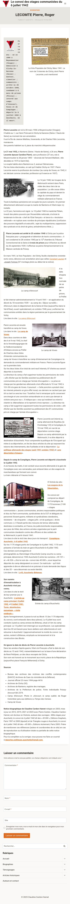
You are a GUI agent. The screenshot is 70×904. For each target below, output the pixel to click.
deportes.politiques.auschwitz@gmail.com (24, 740)
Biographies (35, 10)
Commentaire (11, 765)
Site (6, 820)
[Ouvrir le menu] (65, 3)
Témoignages (9, 870)
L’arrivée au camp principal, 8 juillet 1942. (14, 601)
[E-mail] (35, 809)
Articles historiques (11, 875)
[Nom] (35, 798)
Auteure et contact (11, 881)
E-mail (8, 809)
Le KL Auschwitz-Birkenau (30, 572)
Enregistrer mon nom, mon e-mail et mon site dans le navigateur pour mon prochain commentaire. (35, 828)
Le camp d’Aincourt (27, 318)
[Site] (35, 820)
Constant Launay (57, 259)
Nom (7, 798)
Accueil (6, 859)
